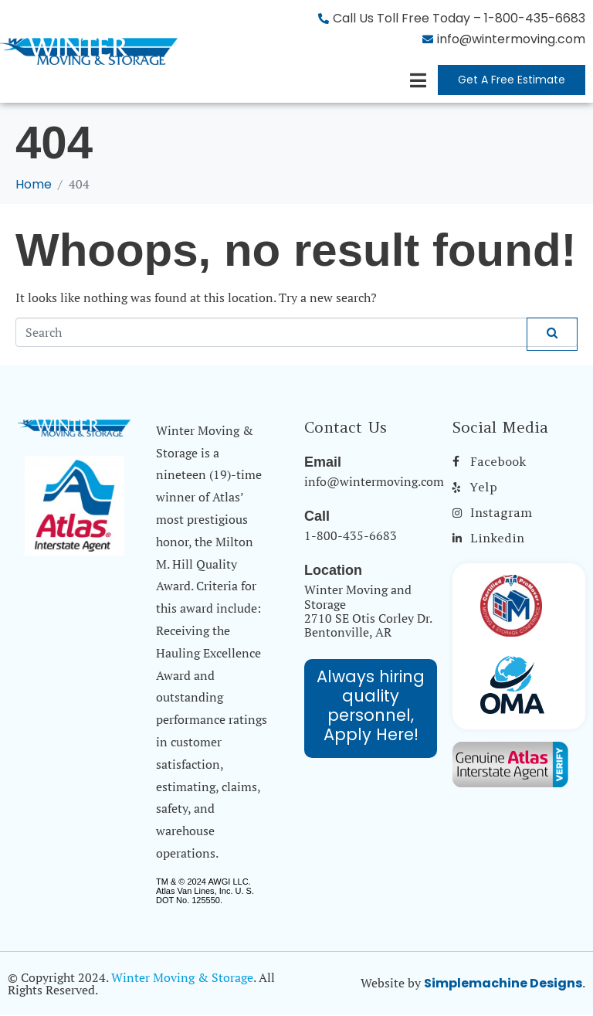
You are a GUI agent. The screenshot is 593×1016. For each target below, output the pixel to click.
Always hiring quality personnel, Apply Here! (371, 705)
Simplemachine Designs (503, 983)
